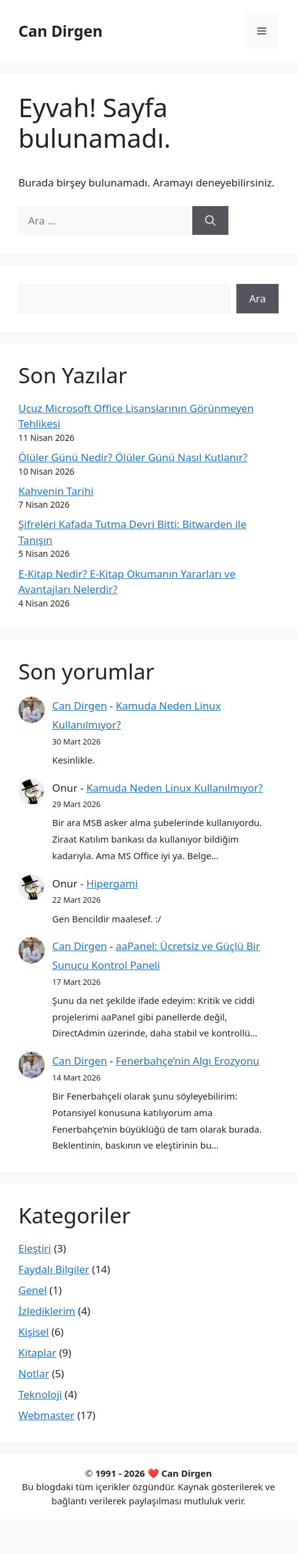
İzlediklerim (46, 1311)
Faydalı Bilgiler (53, 1269)
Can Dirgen (60, 30)
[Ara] (210, 220)
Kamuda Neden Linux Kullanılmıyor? (174, 788)
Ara (257, 298)
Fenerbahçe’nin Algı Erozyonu (188, 1061)
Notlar (33, 1373)
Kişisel (33, 1332)
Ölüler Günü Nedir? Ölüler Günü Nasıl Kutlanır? (132, 457)
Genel (32, 1290)
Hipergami (112, 883)
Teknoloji (40, 1394)
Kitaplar (37, 1352)
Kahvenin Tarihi (56, 491)
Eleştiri (34, 1248)
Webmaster (46, 1415)
